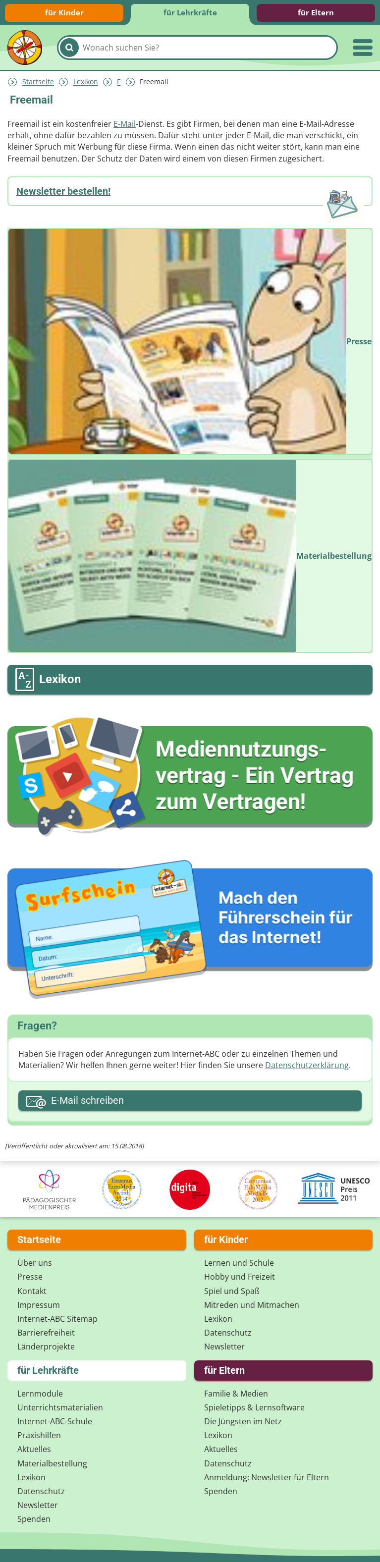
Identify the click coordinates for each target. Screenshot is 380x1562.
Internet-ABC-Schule (54, 1421)
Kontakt (32, 1291)
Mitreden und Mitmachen (251, 1304)
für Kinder (64, 12)
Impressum (38, 1304)
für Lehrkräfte (190, 12)
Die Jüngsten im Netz (243, 1421)
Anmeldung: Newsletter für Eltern (266, 1477)
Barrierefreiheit (46, 1332)
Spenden (34, 1518)
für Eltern (316, 12)
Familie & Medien (236, 1393)
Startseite (38, 82)
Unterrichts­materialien (60, 1407)
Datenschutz (228, 1332)
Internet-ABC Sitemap (57, 1318)
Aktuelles (34, 1449)
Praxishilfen (39, 1435)
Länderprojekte (46, 1346)
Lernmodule (40, 1393)
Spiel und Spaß (232, 1291)
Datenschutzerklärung (307, 1065)
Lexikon (85, 82)
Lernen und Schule (239, 1262)
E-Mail (124, 123)
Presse (30, 1276)
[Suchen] (69, 47)
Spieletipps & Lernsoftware (254, 1407)
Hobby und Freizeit (239, 1276)
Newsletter (224, 1346)
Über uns (34, 1262)
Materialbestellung (52, 1463)
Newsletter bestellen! (63, 191)
